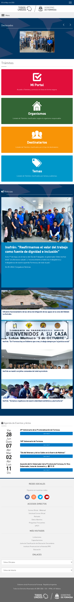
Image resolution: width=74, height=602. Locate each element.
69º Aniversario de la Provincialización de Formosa (40, 430)
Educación (37, 549)
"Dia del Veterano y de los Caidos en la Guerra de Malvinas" (42, 452)
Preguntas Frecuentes (37, 523)
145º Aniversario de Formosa (31, 441)
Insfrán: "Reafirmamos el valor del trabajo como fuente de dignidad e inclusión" (36, 249)
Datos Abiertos (37, 520)
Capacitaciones (37, 540)
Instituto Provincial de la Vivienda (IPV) (37, 546)
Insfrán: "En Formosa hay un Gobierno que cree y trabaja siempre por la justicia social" (36, 341)
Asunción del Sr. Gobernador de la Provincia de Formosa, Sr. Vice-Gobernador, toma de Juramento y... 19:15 (45, 465)
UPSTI (37, 526)
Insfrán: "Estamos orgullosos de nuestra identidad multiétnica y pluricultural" (33, 401)
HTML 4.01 (52, 589)
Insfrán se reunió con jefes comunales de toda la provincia (25, 371)
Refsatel (37, 516)
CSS (46, 589)
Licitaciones (37, 537)
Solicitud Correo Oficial (37, 513)
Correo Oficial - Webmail (37, 510)
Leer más (46, 433)
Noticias (27, 267)
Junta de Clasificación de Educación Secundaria (37, 543)
